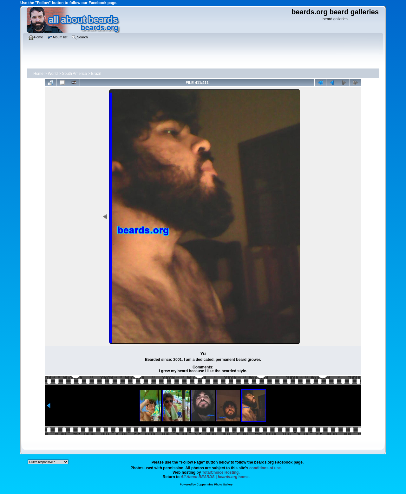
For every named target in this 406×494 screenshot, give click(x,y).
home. (215, 477)
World (53, 73)
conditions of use (265, 468)
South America (74, 73)
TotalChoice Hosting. (221, 472)
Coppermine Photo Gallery (215, 484)
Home (38, 73)
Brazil (96, 73)
